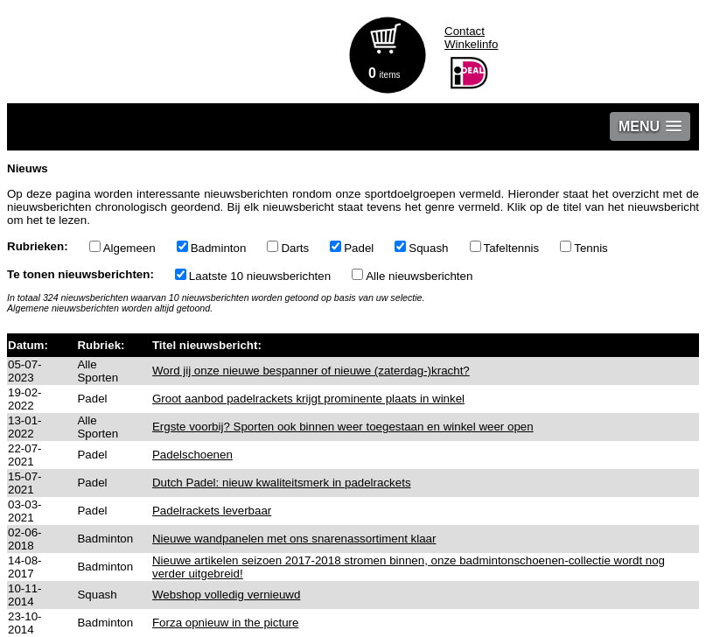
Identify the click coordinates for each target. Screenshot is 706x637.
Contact (464, 31)
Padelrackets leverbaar (211, 510)
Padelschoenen (192, 454)
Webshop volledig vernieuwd (226, 594)
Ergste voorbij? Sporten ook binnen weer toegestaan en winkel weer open (343, 426)
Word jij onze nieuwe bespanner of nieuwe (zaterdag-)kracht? (311, 370)
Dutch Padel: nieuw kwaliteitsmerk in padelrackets (281, 482)
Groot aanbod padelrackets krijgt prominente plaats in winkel (308, 398)
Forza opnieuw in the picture (225, 622)
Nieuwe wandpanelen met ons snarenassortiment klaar (294, 538)
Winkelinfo (471, 44)
